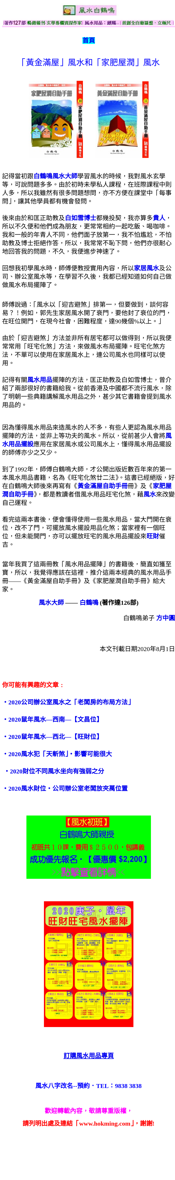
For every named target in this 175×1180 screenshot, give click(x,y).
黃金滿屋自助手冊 (102, 486)
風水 (149, 494)
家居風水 (146, 268)
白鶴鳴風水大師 (55, 176)
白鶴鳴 (89, 602)
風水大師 (51, 602)
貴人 (159, 218)
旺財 (152, 536)
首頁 (88, 40)
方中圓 (165, 618)
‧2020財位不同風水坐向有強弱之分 (54, 771)
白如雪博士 (80, 218)
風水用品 (39, 380)
